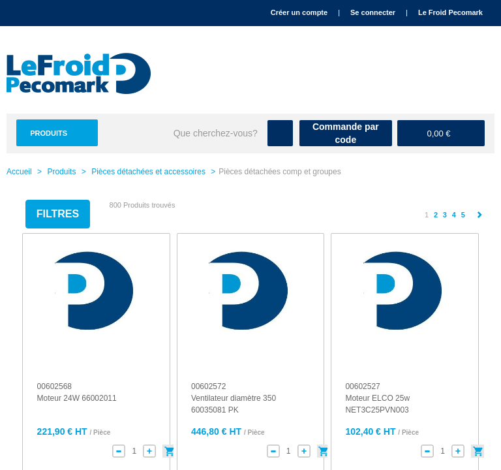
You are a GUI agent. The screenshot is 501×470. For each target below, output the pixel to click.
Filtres (58, 213)
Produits (48, 133)
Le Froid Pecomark (450, 12)
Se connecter (372, 12)
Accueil (19, 171)
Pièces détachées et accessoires (148, 171)
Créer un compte (299, 12)
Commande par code (345, 133)
